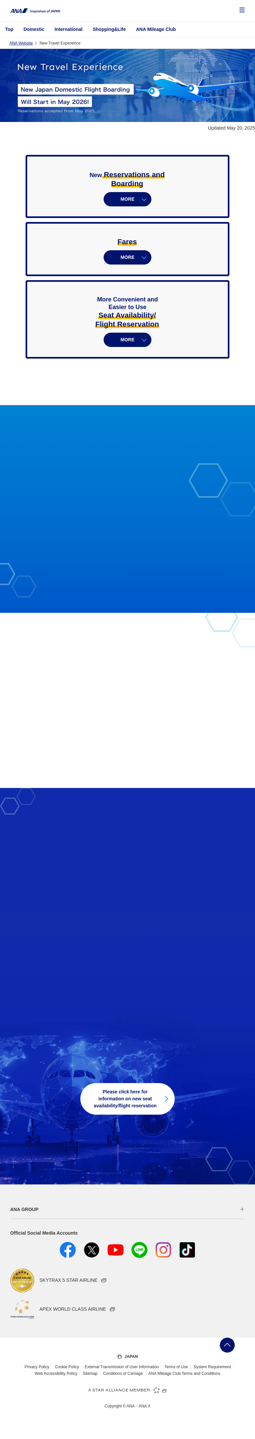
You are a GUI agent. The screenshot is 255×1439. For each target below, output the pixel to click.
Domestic (34, 29)
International (68, 29)
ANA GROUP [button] (24, 1209)
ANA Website (21, 43)
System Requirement (212, 1367)
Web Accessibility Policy (56, 1374)
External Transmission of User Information (122, 1367)
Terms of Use (176, 1367)
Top (9, 29)
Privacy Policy (37, 1367)
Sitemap (90, 1374)
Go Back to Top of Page (227, 1345)
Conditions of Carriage (122, 1374)
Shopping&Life (109, 29)
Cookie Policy (67, 1367)
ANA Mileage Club (156, 29)
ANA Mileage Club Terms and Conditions (184, 1374)
